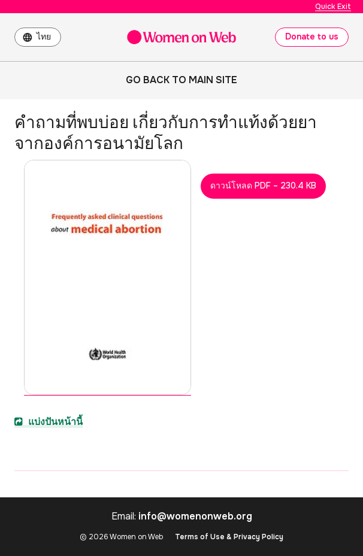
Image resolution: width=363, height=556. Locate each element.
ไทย (44, 36)
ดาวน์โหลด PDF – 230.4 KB (263, 185)
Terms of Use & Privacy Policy (229, 537)
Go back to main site (181, 80)
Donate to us (311, 36)
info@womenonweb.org (195, 516)
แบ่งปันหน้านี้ (48, 421)
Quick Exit (333, 6)
